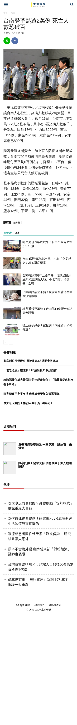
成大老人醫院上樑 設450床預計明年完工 (28, 403)
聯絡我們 (39, 716)
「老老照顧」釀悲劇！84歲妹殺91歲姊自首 (30, 370)
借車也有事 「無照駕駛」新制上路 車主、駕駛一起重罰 (40, 694)
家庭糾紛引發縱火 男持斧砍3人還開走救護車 (30, 360)
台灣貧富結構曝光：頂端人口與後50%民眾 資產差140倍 (40, 679)
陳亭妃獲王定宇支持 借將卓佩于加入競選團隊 (31, 393)
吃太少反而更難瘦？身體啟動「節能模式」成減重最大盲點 (41, 617)
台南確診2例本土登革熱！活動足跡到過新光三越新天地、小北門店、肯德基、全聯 (46, 279)
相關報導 (7, 232)
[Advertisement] (38, 473)
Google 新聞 (23, 716)
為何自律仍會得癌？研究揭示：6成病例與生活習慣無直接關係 (40, 633)
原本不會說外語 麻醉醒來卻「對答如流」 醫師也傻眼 (39, 663)
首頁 (5, 12)
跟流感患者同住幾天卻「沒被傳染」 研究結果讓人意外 (39, 648)
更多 (17, 232)
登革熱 (16, 222)
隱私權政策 (55, 716)
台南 (13, 12)
